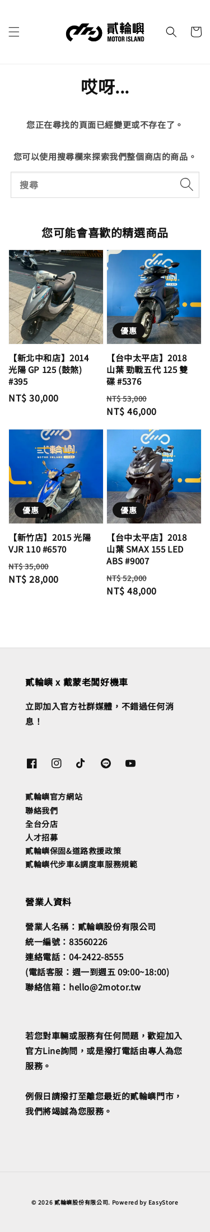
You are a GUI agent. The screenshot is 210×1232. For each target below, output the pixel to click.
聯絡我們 (41, 810)
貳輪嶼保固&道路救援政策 (73, 850)
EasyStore (163, 1202)
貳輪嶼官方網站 (53, 796)
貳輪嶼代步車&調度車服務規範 (81, 864)
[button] (14, 32)
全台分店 (41, 823)
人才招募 (41, 837)
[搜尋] (186, 184)
